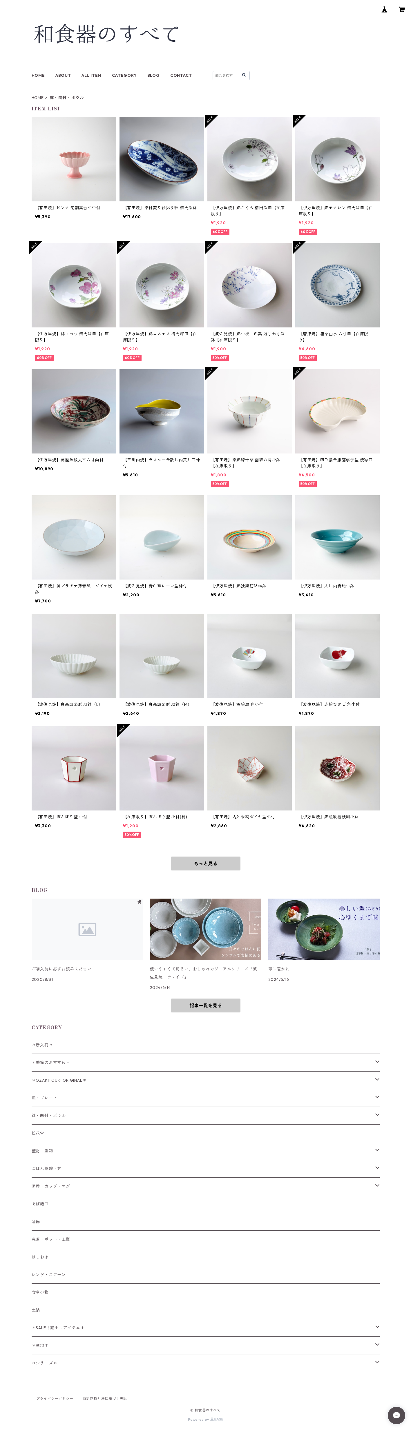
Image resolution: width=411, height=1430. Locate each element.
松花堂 (38, 1133)
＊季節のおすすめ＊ (51, 1062)
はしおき (40, 1257)
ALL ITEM (92, 75)
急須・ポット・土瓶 (51, 1239)
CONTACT (181, 75)
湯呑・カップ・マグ (51, 1186)
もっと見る (205, 863)
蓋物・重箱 (42, 1151)
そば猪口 (40, 1204)
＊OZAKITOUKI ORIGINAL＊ (59, 1080)
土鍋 (36, 1310)
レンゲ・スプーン (49, 1274)
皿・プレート (44, 1098)
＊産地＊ (40, 1345)
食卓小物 (40, 1292)
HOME (38, 75)
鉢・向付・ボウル (49, 1115)
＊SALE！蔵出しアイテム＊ (58, 1327)
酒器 (36, 1221)
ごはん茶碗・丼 (47, 1168)
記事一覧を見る (205, 1005)
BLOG (153, 75)
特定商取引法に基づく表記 (105, 1398)
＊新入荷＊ (42, 1045)
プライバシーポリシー (54, 1398)
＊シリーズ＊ (44, 1363)
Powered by (205, 1419)
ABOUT (63, 75)
